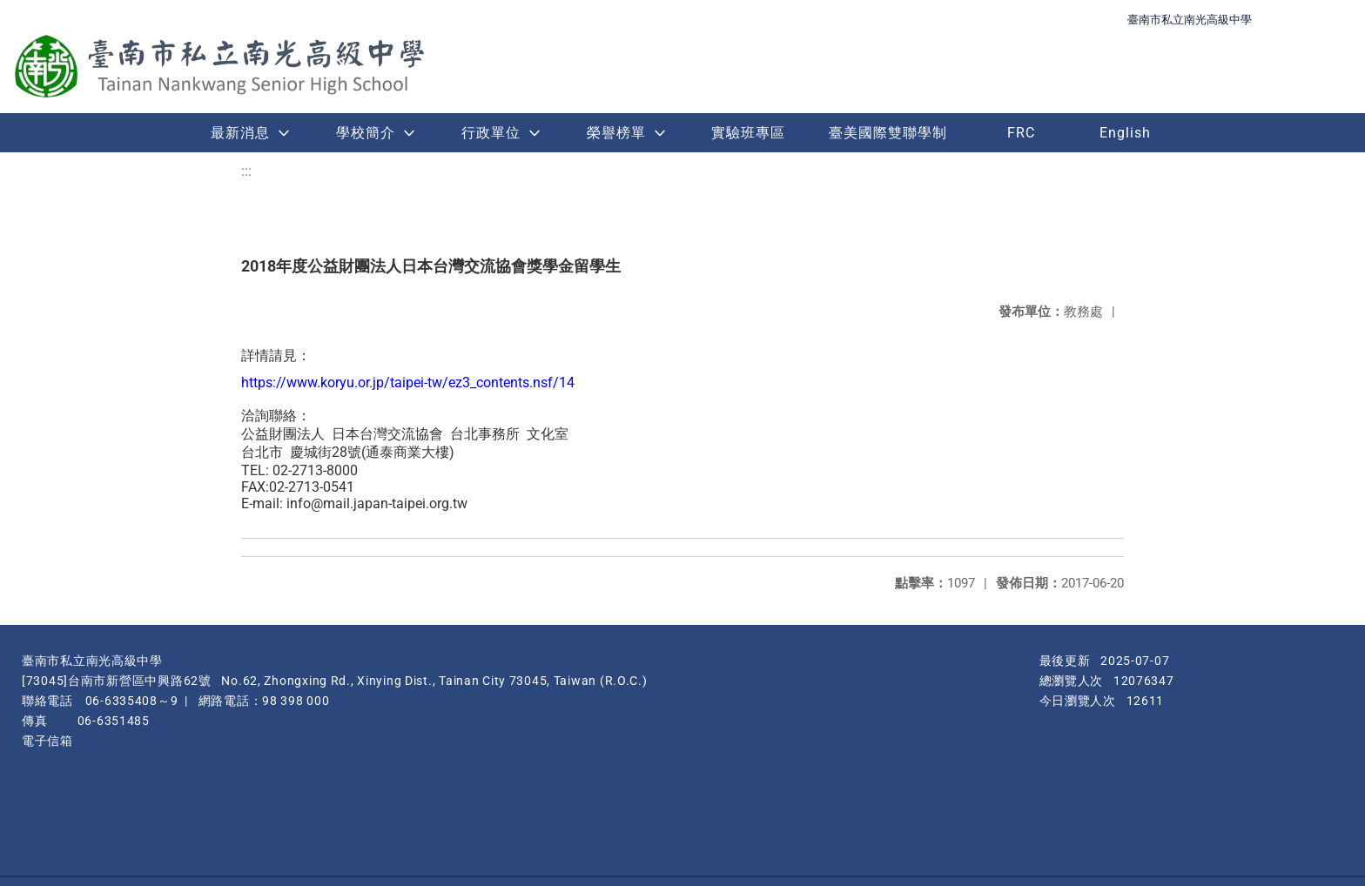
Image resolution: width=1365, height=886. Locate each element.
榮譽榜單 (616, 132)
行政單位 (491, 132)
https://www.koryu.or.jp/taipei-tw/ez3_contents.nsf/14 (408, 382)
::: (246, 171)
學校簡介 (365, 132)
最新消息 (240, 132)
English (1125, 132)
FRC (1021, 132)
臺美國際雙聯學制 (888, 132)
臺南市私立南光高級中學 (1189, 19)
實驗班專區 (748, 132)
